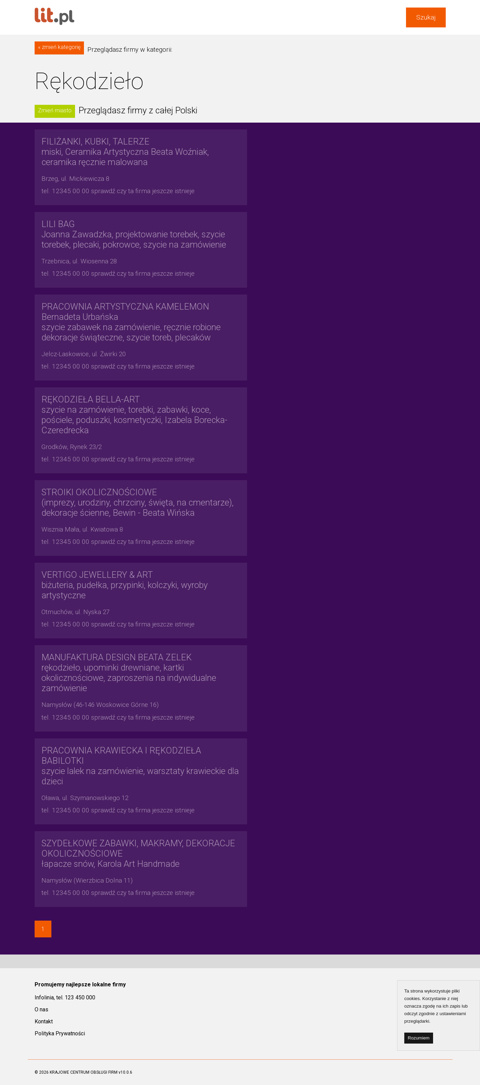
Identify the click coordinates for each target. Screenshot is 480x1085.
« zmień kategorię (59, 47)
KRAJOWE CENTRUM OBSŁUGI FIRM (84, 1072)
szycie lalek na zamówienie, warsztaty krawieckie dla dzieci (140, 765)
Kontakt (44, 1021)
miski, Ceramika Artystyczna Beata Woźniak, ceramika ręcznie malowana (125, 151)
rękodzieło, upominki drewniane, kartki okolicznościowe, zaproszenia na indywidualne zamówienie (128, 672)
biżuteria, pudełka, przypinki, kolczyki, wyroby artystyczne (124, 585)
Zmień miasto (55, 110)
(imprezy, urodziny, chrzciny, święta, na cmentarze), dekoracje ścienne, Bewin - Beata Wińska (137, 502)
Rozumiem (419, 1037)
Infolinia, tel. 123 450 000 (65, 997)
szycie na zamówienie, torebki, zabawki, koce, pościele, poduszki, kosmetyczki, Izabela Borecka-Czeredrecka (134, 414)
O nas (41, 1009)
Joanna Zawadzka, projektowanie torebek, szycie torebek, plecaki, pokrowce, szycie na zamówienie (133, 234)
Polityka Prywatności (60, 1033)
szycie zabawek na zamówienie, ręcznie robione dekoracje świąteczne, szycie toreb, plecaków (131, 321)
